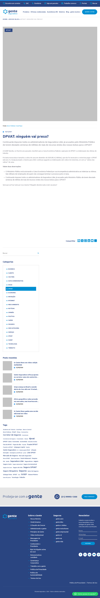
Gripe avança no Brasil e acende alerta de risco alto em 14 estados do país (26, 388)
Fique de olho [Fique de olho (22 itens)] (17, 444)
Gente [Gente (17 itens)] (28, 447)
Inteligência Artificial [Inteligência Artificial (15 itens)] (16, 452)
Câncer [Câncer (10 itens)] (26, 438)
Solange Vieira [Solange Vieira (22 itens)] (7, 474)
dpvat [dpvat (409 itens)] (32, 438)
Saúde (10, 320)
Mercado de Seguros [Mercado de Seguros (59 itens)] (10, 455)
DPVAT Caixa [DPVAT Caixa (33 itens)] (7, 441)
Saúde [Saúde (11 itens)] (7, 461)
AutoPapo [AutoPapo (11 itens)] (19, 429)
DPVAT (8, 30)
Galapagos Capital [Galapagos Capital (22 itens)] (19, 447)
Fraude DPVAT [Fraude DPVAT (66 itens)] (32, 444)
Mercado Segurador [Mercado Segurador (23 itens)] (25, 455)
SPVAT (10, 336)
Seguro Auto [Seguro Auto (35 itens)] (7, 464)
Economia (12, 292)
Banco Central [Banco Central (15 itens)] (27, 429)
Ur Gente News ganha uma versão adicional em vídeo (26, 412)
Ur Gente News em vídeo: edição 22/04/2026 (25, 364)
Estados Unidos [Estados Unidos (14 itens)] (32, 441)
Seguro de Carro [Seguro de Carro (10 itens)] (7, 467)
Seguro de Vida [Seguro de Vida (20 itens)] (17, 467)
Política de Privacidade (77, 583)
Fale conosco (89, 496)
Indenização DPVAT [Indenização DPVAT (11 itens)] (24, 450)
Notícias (11, 308)
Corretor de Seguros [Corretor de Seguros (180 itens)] (12, 435)
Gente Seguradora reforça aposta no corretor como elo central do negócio (26, 376)
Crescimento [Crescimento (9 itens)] (20, 438)
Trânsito (11, 348)
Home (5, 19)
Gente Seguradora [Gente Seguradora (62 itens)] (9, 450)
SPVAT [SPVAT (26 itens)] (15, 474)
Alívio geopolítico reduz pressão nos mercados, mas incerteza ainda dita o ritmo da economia (26, 400)
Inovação (11, 296)
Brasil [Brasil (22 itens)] (14, 432)
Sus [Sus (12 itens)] (19, 474)
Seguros (11, 324)
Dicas (10, 285)
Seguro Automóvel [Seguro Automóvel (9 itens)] (18, 464)
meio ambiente (13, 304)
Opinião (11, 312)
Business (11, 269)
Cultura (11, 277)
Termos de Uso (92, 583)
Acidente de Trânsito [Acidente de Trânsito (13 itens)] (9, 429)
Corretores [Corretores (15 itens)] (25, 435)
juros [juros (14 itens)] (24, 452)
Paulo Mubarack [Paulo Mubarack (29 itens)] (26, 458)
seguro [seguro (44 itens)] (36, 461)
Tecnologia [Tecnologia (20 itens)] (15, 477)
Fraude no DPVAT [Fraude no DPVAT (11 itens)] (8, 447)
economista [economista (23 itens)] (23, 441)
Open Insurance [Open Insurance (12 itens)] (15, 458)
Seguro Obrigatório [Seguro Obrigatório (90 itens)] (10, 471)
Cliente (11, 273)
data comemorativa (15, 281)
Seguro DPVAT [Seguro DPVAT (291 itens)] (30, 467)
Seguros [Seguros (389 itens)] (23, 471)
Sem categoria (13, 328)
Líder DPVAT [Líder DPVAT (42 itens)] (31, 452)
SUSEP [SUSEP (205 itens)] (24, 474)
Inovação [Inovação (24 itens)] (6, 452)
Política (11, 316)
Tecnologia (12, 344)
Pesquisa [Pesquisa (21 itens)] (34, 458)
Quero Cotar (89, 11)
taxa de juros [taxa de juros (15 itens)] (7, 477)
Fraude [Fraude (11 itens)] (24, 444)
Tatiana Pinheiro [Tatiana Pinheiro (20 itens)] (33, 474)
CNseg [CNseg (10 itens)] (18, 432)
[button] (85, 594)
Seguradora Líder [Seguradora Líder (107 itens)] (17, 461)
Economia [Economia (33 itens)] (16, 441)
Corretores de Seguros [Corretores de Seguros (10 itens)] (9, 438)
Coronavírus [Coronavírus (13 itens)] (24, 432)
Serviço (11, 332)
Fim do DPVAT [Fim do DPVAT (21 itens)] (7, 444)
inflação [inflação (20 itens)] (33, 450)
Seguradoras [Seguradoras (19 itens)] (29, 461)
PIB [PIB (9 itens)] (4, 461)
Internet (11, 300)
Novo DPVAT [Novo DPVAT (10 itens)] (6, 458)
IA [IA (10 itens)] (17, 450)
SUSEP (10, 340)
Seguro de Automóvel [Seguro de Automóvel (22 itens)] (30, 464)
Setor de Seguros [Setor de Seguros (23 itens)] (33, 471)
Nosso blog (14, 19)
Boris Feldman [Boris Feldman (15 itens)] (7, 432)
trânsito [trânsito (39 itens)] (22, 477)
